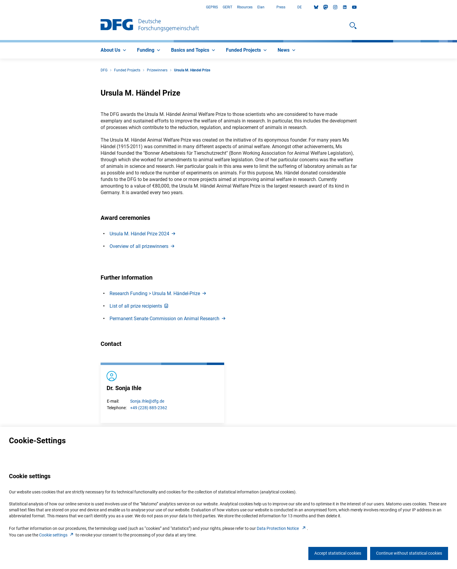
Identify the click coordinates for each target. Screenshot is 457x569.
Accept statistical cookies (337, 553)
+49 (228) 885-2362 (148, 407)
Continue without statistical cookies (409, 553)
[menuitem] (114, 50)
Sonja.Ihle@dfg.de (147, 401)
